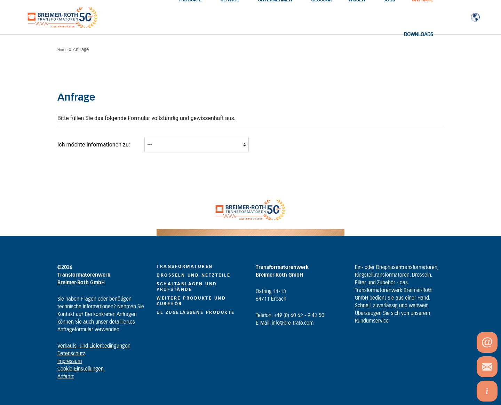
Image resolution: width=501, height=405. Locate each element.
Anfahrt (65, 376)
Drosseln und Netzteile (193, 275)
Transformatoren (185, 266)
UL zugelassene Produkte (196, 312)
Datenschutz (71, 353)
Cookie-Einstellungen (80, 369)
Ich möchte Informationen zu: (93, 144)
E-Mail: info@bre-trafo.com (284, 323)
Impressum (69, 361)
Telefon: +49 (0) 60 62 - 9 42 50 (290, 315)
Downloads (418, 34)
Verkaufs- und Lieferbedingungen (93, 346)
